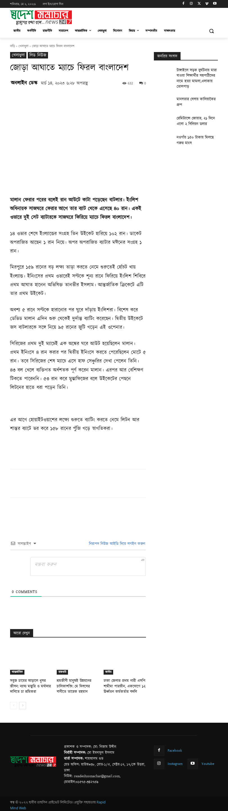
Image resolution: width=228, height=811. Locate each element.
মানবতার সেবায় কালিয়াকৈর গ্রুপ (196, 91)
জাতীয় (108, 672)
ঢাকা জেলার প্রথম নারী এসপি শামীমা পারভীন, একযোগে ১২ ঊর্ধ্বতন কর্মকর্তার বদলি (121, 685)
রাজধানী (62, 672)
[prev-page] (13, 703)
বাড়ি (12, 46)
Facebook (174, 748)
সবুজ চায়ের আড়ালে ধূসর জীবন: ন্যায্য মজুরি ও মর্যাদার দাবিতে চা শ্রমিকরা (29, 685)
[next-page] (22, 703)
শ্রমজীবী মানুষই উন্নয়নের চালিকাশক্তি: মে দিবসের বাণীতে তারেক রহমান (75, 685)
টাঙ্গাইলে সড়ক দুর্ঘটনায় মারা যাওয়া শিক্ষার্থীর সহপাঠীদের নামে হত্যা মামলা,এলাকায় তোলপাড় (197, 74)
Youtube (206, 760)
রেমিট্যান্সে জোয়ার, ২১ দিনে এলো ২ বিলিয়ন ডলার (196, 113)
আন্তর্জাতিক (17, 672)
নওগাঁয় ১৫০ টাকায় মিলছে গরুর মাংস (195, 132)
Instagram (174, 760)
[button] (211, 31)
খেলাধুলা (23, 46)
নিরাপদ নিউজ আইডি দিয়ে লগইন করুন (116, 544)
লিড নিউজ (38, 55)
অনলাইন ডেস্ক (24, 83)
